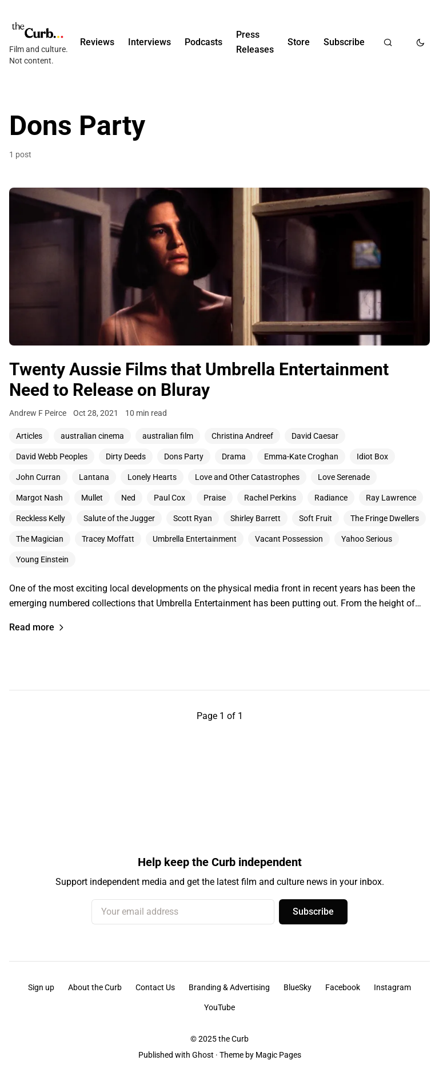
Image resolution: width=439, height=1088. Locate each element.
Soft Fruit (315, 518)
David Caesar (315, 435)
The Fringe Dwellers (384, 518)
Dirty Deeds (126, 456)
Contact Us (155, 987)
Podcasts (203, 42)
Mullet (92, 497)
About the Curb (95, 987)
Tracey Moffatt (108, 538)
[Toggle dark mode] (420, 42)
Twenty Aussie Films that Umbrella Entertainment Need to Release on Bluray (199, 379)
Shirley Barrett (255, 518)
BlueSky (298, 987)
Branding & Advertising (229, 987)
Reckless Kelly (40, 518)
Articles (29, 435)
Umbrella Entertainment (195, 538)
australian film (167, 435)
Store (299, 42)
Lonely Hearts (152, 477)
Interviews (149, 42)
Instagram (392, 987)
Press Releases (255, 42)
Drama (234, 456)
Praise (214, 497)
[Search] (387, 42)
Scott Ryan (192, 518)
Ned (128, 497)
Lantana (94, 477)
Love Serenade (344, 477)
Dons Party (183, 456)
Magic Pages (278, 1054)
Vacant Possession (289, 538)
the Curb (233, 1038)
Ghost (203, 1054)
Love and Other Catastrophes (247, 477)
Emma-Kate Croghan (301, 456)
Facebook (342, 987)
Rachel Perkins (270, 497)
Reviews (97, 42)
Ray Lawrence (391, 497)
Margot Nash (39, 497)
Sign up (41, 987)
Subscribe (344, 42)
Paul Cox (169, 497)
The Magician (39, 538)
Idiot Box (372, 456)
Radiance (331, 497)
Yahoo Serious (366, 538)
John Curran (38, 477)
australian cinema (92, 435)
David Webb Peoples (51, 456)
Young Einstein (42, 559)
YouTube (219, 1007)
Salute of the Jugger (119, 518)
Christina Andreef (242, 435)
